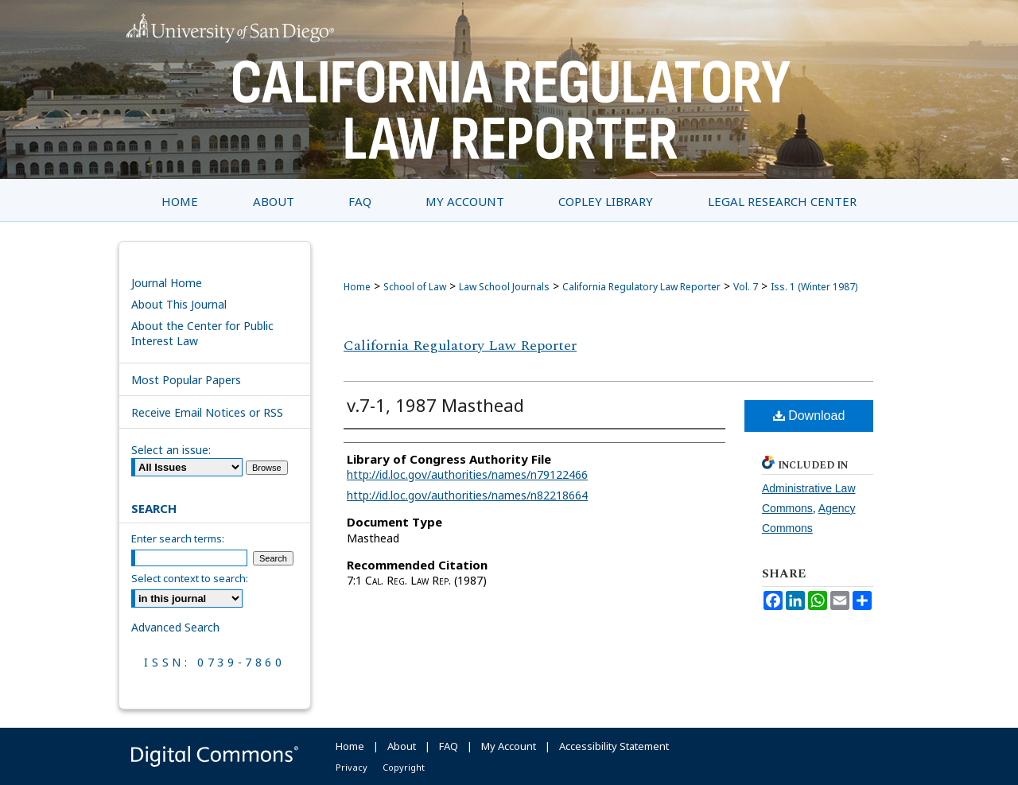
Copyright (404, 767)
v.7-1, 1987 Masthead (435, 405)
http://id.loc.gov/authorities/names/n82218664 (467, 495)
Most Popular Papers (186, 379)
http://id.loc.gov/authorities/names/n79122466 (467, 474)
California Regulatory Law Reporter (641, 286)
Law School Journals (504, 286)
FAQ (448, 746)
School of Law (414, 286)
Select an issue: (171, 449)
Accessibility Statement (614, 746)
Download (809, 415)
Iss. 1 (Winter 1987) (814, 286)
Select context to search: (189, 578)
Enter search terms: (177, 538)
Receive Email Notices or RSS (207, 412)
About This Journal (179, 304)
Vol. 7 (745, 286)
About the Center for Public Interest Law (202, 333)
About (401, 746)
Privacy (351, 767)
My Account (508, 746)
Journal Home (166, 282)
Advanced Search (175, 627)
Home (357, 286)
